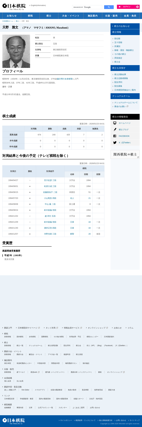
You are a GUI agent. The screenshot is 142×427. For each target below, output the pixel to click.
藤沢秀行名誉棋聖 (65, 79)
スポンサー (63, 408)
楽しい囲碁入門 (10, 390)
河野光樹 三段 (50, 234)
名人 (72, 198)
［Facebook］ (108, 346)
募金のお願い (120, 106)
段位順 (117, 38)
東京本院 (7, 363)
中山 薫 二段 (50, 204)
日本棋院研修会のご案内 (125, 90)
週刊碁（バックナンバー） (55, 372)
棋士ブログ (124, 129)
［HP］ (93, 346)
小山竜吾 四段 (50, 198)
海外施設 (86, 363)
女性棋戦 (32, 337)
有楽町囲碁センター (24, 363)
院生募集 (118, 86)
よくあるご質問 (78, 408)
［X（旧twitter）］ (121, 346)
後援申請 (67, 354)
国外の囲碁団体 (62, 399)
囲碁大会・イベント (13, 351)
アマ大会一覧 (53, 354)
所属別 (117, 46)
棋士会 (117, 62)
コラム (130, 328)
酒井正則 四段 (50, 228)
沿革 (30, 408)
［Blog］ (99, 346)
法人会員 (20, 381)
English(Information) (38, 5)
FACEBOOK (124, 136)
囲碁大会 (20, 354)
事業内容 (20, 408)
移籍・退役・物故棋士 (124, 50)
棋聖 (72, 234)
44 (89, 222)
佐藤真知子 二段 (50, 192)
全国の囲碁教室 (56, 390)
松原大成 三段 (50, 186)
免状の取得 (72, 390)
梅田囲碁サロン (71, 363)
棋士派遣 (79, 354)
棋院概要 (8, 404)
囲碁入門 (8, 328)
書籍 (100, 372)
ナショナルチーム (35, 346)
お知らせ (118, 328)
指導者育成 (98, 390)
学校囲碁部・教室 (26, 399)
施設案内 (8, 360)
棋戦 (6, 334)
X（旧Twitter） (125, 142)
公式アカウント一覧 (45, 408)
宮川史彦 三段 (50, 180)
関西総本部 (55, 363)
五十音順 (118, 42)
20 (89, 234)
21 (89, 198)
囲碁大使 (111, 390)
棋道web (34, 372)
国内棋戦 (20, 337)
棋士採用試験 (53, 346)
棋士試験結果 (120, 74)
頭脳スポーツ (79, 399)
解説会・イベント (35, 354)
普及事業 (85, 390)
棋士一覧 (20, 346)
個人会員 (7, 381)
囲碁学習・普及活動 (13, 387)
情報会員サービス (71, 328)
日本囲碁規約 (109, 337)
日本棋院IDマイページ (27, 328)
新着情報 (7, 337)
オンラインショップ (96, 328)
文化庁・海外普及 (96, 399)
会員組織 (8, 378)
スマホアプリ (40, 390)
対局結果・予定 (75, 337)
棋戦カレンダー (92, 337)
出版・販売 (9, 369)
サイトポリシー (66, 420)
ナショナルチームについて (126, 102)
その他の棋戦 (59, 337)
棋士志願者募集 (121, 78)
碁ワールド (21, 372)
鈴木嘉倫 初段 (50, 210)
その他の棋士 (120, 54)
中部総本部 (41, 363)
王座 (72, 222)
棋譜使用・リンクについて (86, 420)
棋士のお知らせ (122, 26)
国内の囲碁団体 (45, 399)
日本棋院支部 (9, 399)
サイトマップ (135, 420)
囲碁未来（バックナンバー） (81, 372)
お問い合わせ (95, 408)
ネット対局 (50, 328)
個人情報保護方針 (105, 420)
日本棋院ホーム (7, 21)
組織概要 (7, 408)
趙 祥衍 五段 (50, 216)
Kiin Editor (25, 390)
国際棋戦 (44, 337)
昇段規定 (118, 58)
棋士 (17, 21)
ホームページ (124, 123)
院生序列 (118, 82)
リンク (7, 396)
